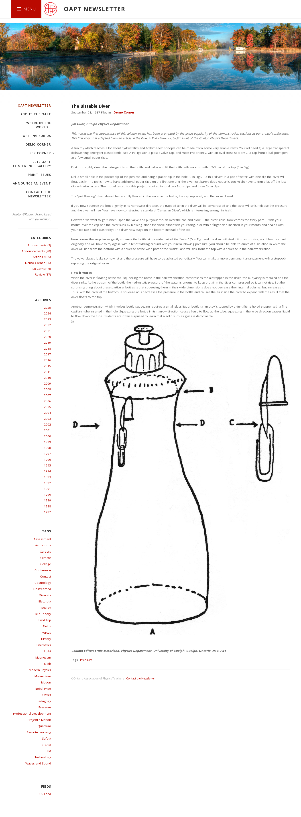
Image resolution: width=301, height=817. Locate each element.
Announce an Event (32, 183)
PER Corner (40, 153)
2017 (47, 354)
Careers (45, 551)
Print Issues (39, 174)
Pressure (45, 707)
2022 (47, 325)
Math (47, 664)
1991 (47, 489)
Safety (46, 738)
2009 (47, 383)
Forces (46, 632)
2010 (47, 378)
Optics (46, 695)
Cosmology (43, 583)
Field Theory (42, 614)
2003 (47, 419)
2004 (47, 413)
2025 (47, 308)
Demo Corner (38, 144)
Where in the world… (38, 125)
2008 (47, 389)
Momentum (43, 676)
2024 (47, 313)
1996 (47, 460)
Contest (45, 576)
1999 (47, 442)
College (45, 564)
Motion (46, 682)
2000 (47, 436)
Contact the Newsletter (38, 194)
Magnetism (43, 657)
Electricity (45, 601)
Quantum (44, 726)
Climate (45, 558)
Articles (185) (42, 257)
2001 (47, 430)
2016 (47, 360)
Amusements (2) (39, 245)
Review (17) (43, 274)
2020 (47, 337)
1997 (47, 454)
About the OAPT (35, 114)
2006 (47, 401)
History (46, 639)
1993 (47, 477)
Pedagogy (44, 701)
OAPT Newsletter (34, 105)
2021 (47, 331)
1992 (47, 483)
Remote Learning (39, 732)
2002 (47, 424)
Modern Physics (40, 670)
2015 (47, 366)
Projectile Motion (39, 720)
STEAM (46, 745)
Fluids (47, 626)
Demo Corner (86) (38, 263)
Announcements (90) (36, 251)
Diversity (45, 595)
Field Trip (45, 620)
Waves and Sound (38, 763)
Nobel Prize (43, 689)
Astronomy (43, 545)
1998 (47, 448)
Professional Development (32, 714)
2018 (47, 349)
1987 (47, 512)
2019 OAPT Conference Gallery (32, 164)
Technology (43, 757)
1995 (47, 465)
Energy (46, 608)
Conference (43, 570)
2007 (47, 395)
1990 (47, 495)
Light (47, 651)
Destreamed (42, 589)
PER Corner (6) (41, 269)
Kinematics (43, 645)
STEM (47, 751)
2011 (47, 372)
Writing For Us (36, 136)
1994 (47, 471)
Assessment (42, 539)
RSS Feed (44, 794)
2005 (47, 407)
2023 (47, 319)
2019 (47, 343)
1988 (47, 506)
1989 (47, 500)
